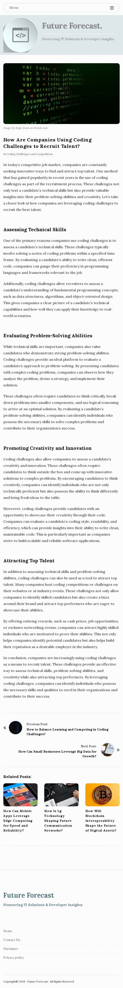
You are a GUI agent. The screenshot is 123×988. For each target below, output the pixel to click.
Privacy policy (13, 957)
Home (7, 931)
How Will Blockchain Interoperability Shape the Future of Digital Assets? (101, 820)
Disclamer (10, 949)
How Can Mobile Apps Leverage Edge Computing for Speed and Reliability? (18, 820)
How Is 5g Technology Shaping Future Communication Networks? (58, 820)
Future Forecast (71, 26)
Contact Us (11, 940)
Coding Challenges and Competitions (29, 154)
